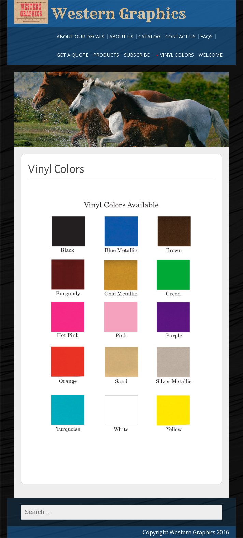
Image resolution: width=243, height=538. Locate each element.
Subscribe (137, 55)
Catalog (149, 36)
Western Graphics (119, 14)
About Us (121, 36)
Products (106, 55)
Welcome (211, 55)
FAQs (206, 36)
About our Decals (80, 36)
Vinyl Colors (177, 55)
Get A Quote (72, 55)
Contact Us (180, 36)
